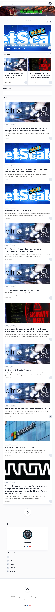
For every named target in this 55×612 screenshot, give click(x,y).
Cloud (7, 442)
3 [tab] (28, 20)
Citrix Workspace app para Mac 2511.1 (22, 288)
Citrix (6, 122)
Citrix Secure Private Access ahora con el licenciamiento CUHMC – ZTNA (24, 248)
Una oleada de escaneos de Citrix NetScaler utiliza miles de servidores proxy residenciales (26, 328)
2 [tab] (26, 20)
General (13, 122)
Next (50, 20)
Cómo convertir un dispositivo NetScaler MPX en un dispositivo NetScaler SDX (25, 44)
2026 (5, 95)
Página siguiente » (27, 510)
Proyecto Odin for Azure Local (19, 445)
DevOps (11, 562)
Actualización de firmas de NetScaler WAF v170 (27, 406)
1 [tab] (24, 20)
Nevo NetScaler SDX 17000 (18, 208)
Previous (47, 20)
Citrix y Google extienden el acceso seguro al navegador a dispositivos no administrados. (26, 127)
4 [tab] (30, 20)
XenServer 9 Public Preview (18, 368)
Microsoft (14, 442)
